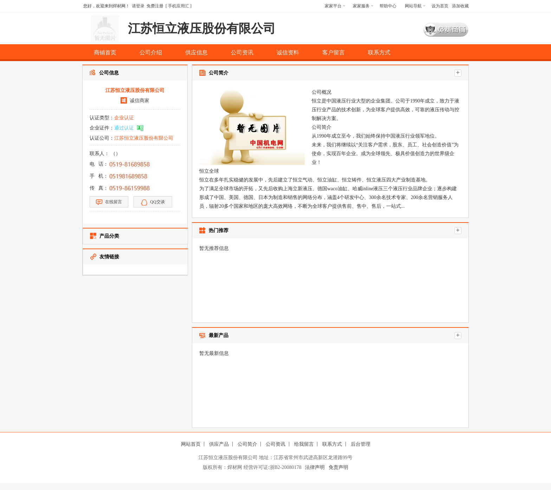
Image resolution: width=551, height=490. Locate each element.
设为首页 (440, 6)
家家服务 (363, 6)
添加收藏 (460, 6)
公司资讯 (275, 444)
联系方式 (332, 444)
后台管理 (360, 444)
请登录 (138, 6)
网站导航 (415, 6)
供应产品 (219, 444)
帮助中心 (388, 6)
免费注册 (155, 6)
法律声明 (315, 467)
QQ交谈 (152, 202)
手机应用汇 (178, 6)
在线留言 (109, 202)
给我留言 (304, 444)
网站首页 (191, 444)
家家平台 (335, 6)
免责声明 (338, 467)
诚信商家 (139, 100)
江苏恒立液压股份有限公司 (143, 138)
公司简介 (247, 444)
